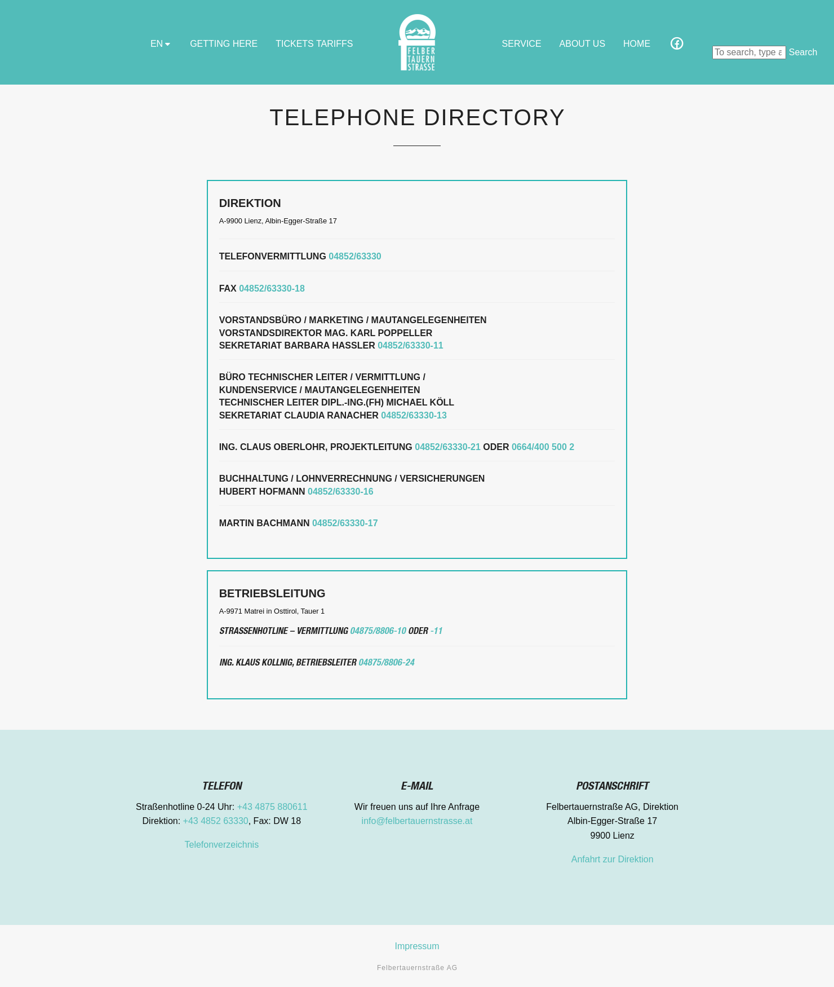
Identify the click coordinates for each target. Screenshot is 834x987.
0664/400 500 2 (543, 447)
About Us (583, 44)
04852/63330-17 (345, 523)
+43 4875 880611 (272, 807)
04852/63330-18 (272, 288)
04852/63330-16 (341, 491)
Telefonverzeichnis (222, 844)
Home (636, 44)
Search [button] (803, 52)
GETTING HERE (224, 44)
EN (161, 44)
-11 (436, 632)
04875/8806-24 (386, 663)
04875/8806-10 (378, 632)
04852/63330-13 (414, 415)
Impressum (416, 946)
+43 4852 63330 (216, 821)
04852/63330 (355, 256)
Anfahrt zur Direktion (612, 859)
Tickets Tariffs (314, 44)
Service (522, 44)
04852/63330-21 (448, 447)
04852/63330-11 (410, 345)
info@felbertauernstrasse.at (417, 821)
